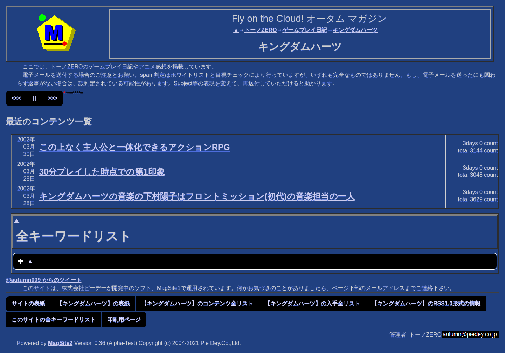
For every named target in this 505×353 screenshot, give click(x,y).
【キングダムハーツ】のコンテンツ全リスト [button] (197, 303)
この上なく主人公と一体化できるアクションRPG (134, 147)
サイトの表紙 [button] (28, 303)
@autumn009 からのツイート (44, 280)
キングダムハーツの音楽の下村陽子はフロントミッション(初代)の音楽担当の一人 (197, 196)
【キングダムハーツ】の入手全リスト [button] (312, 303)
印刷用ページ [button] (124, 320)
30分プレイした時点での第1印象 (102, 171)
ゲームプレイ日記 (304, 30)
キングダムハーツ (355, 30)
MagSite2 (60, 343)
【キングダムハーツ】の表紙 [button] (93, 303)
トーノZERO (260, 30)
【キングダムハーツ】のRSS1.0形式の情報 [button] (426, 303)
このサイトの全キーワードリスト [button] (54, 320)
